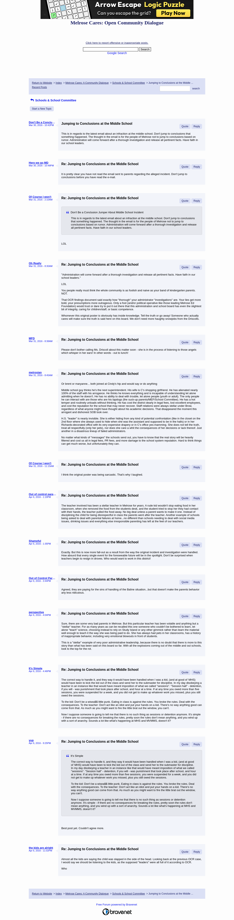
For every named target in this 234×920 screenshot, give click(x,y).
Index (59, 82)
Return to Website (42, 82)
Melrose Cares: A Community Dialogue (87, 82)
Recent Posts (39, 87)
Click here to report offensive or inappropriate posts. (117, 42)
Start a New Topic (42, 108)
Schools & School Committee (128, 82)
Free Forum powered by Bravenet (117, 904)
